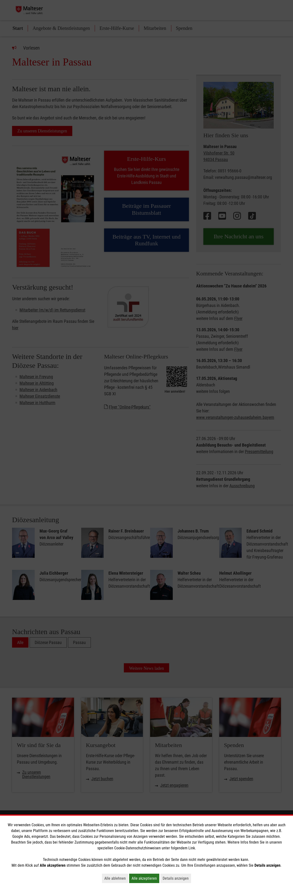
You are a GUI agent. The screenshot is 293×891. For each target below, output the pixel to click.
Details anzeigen (177, 878)
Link (191, 848)
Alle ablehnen (116, 878)
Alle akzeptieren (145, 878)
